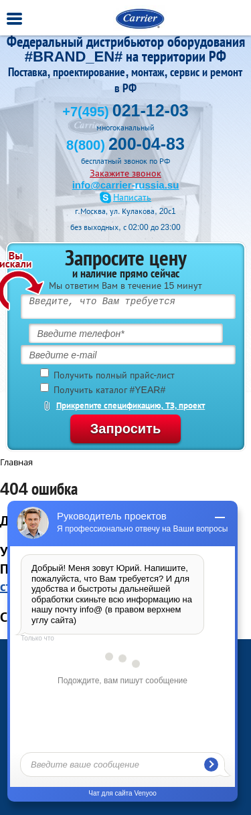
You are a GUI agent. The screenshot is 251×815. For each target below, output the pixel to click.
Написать (132, 197)
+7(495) (125, 111)
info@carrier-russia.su (125, 185)
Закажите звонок (125, 173)
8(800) (125, 145)
